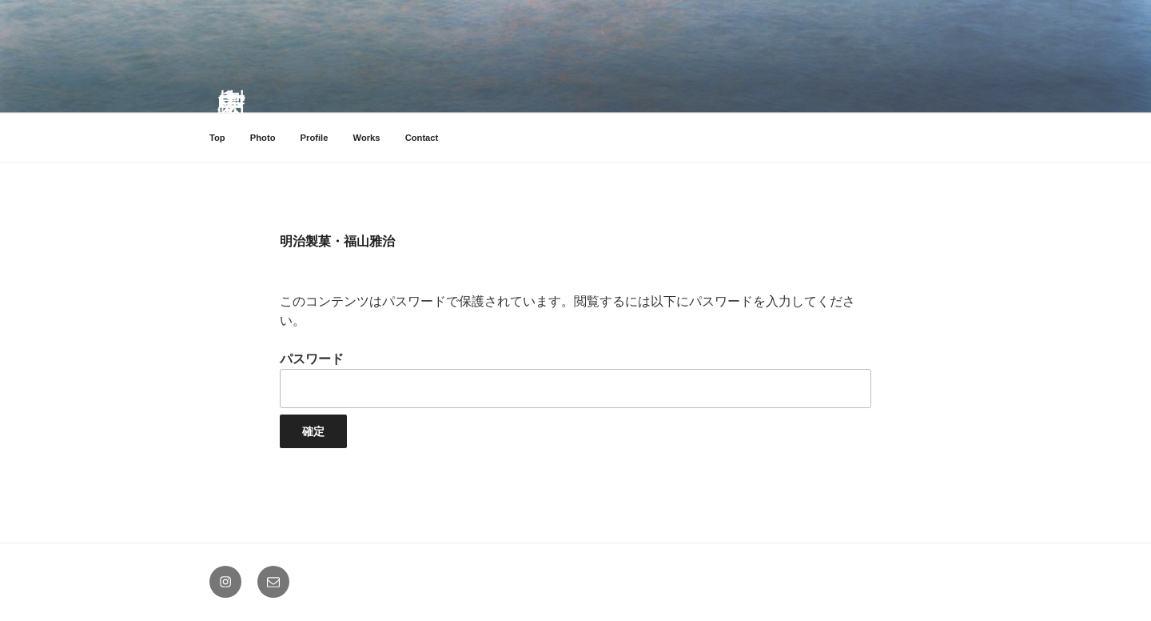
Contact (422, 137)
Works (366, 137)
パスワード (575, 379)
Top (217, 137)
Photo (263, 137)
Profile (315, 137)
